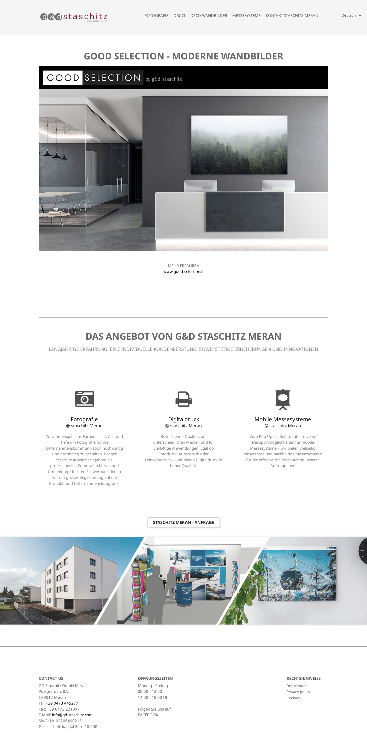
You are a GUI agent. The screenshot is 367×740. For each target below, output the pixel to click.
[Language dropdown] (352, 16)
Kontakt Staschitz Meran (292, 15)
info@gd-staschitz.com (72, 714)
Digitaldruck (183, 422)
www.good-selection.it (183, 271)
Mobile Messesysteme (282, 422)
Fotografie (156, 15)
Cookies (293, 697)
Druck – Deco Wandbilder (200, 15)
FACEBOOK (148, 714)
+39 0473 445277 (62, 703)
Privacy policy (298, 691)
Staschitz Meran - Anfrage (183, 522)
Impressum (297, 685)
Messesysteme (246, 15)
